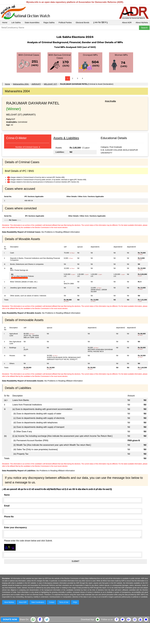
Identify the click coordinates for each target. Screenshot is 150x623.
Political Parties (65, 22)
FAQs (75, 602)
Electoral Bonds (82, 22)
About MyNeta (142, 22)
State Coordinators (37, 602)
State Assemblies (32, 22)
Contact (51, 602)
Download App (87, 619)
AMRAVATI (36, 84)
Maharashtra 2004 (21, 84)
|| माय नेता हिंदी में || (100, 22)
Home (4, 22)
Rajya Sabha (49, 22)
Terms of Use (63, 602)
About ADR (127, 22)
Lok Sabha (16, 22)
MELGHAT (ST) (50, 84)
